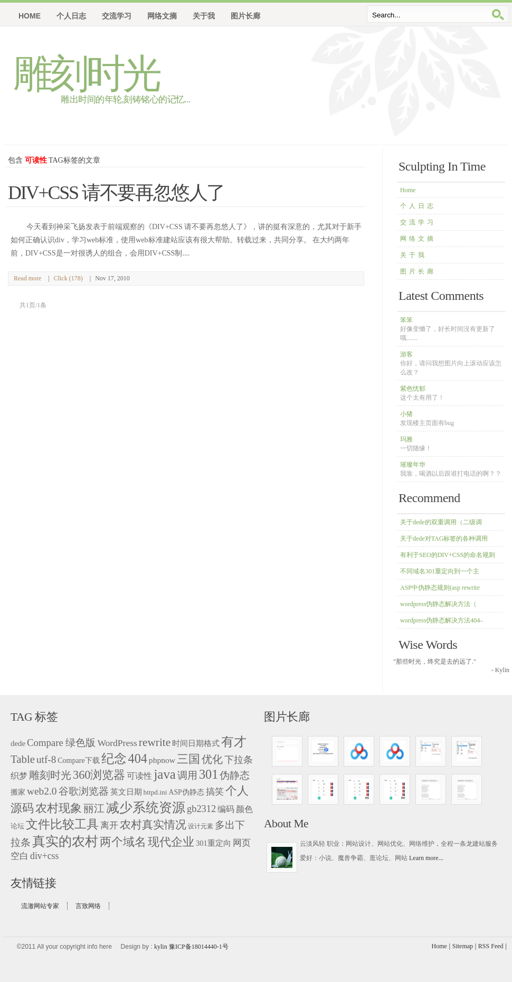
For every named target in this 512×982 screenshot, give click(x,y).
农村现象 (58, 808)
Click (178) (68, 278)
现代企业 (171, 841)
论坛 (17, 826)
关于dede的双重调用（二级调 (441, 522)
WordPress (117, 743)
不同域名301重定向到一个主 (439, 571)
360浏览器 (99, 774)
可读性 (139, 775)
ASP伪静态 (186, 792)
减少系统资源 (145, 807)
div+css (44, 856)
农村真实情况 (153, 824)
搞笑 (215, 792)
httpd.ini (155, 792)
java (164, 774)
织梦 (19, 775)
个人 (237, 790)
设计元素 (200, 826)
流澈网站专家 (40, 906)
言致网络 (88, 906)
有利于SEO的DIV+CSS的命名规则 (447, 555)
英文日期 (126, 791)
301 (208, 774)
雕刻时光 (86, 74)
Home (29, 16)
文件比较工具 (62, 824)
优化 (212, 759)
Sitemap (462, 946)
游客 (450, 363)
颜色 (244, 809)
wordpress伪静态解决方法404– (441, 620)
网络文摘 (418, 238)
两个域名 (123, 841)
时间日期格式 (196, 743)
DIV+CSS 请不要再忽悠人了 (116, 192)
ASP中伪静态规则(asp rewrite (440, 587)
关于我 (413, 255)
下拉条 (238, 759)
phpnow (162, 760)
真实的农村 (65, 841)
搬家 (18, 792)
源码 (22, 808)
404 (137, 758)
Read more (27, 278)
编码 (225, 809)
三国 (188, 759)
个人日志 (418, 206)
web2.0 (42, 791)
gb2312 (201, 809)
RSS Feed (491, 946)
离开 (109, 825)
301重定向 (213, 843)
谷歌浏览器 (84, 791)
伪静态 (235, 775)
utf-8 (46, 759)
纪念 (114, 759)
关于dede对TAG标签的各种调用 (444, 538)
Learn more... (426, 858)
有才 (233, 741)
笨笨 (447, 329)
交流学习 (418, 222)
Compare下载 (78, 760)
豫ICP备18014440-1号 (199, 946)
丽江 (94, 808)
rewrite (154, 742)
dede (18, 743)
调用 (187, 775)
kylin (160, 946)
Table (23, 759)
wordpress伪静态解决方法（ (438, 604)
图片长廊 (418, 271)
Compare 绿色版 (61, 742)
